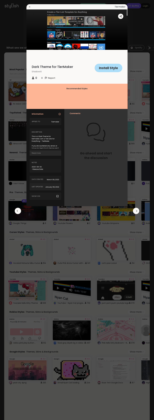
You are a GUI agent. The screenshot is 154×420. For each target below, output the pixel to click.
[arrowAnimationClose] (18, 211)
